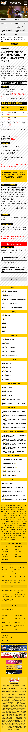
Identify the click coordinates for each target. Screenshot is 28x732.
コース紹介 (6, 549)
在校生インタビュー (7, 23)
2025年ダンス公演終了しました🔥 (9, 467)
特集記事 (5, 557)
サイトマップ (6, 640)
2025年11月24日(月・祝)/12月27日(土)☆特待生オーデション (14, 424)
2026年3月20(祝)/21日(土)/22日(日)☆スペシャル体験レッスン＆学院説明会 (14, 436)
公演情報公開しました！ (7, 295)
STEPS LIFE (5, 27)
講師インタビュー (20, 19)
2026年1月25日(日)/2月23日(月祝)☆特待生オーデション (14, 416)
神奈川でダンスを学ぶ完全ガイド (9, 483)
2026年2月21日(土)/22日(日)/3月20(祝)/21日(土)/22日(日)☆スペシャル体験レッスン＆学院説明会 (14, 440)
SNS (17, 34)
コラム (3, 34)
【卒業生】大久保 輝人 (7, 387)
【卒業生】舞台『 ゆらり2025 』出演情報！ (11, 399)
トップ (4, 546)
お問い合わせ (18, 557)
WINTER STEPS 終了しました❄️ (9, 303)
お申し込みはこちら (14, 244)
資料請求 (5, 559)
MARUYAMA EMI (6, 315)
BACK (14, 279)
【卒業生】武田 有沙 (7, 391)
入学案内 (5, 554)
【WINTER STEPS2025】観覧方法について (12, 307)
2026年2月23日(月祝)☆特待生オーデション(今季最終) (13, 412)
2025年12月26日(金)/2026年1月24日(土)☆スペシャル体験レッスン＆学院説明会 (14, 448)
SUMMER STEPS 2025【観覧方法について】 (12, 471)
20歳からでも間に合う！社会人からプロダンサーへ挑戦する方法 (13, 496)
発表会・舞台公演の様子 (21, 30)
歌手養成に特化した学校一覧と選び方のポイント (12, 487)
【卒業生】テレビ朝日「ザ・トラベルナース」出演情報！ (13, 404)
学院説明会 (6, 552)
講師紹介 (17, 549)
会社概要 (5, 635)
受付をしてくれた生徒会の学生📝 (9, 355)
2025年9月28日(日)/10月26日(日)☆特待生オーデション (13, 428)
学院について (18, 546)
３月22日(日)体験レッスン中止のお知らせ (11, 291)
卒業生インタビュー (21, 23)
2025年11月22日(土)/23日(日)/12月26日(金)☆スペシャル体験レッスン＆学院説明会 (14, 452)
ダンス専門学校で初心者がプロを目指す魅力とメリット (14, 499)
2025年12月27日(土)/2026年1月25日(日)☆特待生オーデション (14, 420)
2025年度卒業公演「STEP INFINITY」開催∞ (12, 459)
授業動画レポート (20, 27)
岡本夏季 (4, 323)
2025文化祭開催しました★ (8, 339)
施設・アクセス (19, 554)
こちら (15, 137)
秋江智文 (4, 327)
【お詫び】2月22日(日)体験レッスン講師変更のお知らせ (14, 300)
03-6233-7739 (15, 4)
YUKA (3, 319)
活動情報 (4, 19)
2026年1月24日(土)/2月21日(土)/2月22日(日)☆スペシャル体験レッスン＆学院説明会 (14, 444)
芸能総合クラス (7, 590)
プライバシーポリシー (9, 637)
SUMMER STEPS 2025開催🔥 (9, 475)
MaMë (3, 331)
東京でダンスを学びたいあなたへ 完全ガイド (12, 491)
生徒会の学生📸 (5, 343)
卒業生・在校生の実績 (7, 30)
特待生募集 (17, 552)
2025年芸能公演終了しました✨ (9, 463)
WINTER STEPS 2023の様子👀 (9, 347)
